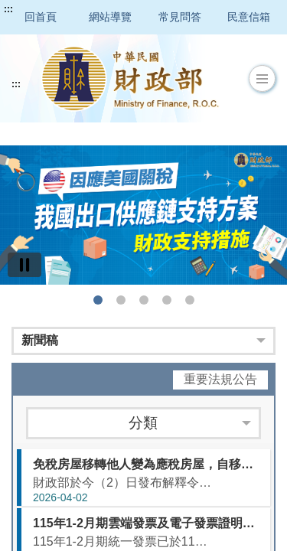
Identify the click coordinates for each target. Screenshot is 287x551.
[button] (262, 78)
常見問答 (179, 17)
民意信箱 (248, 17)
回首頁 (40, 17)
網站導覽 (110, 17)
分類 (143, 423)
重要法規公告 (220, 379)
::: (8, 9)
